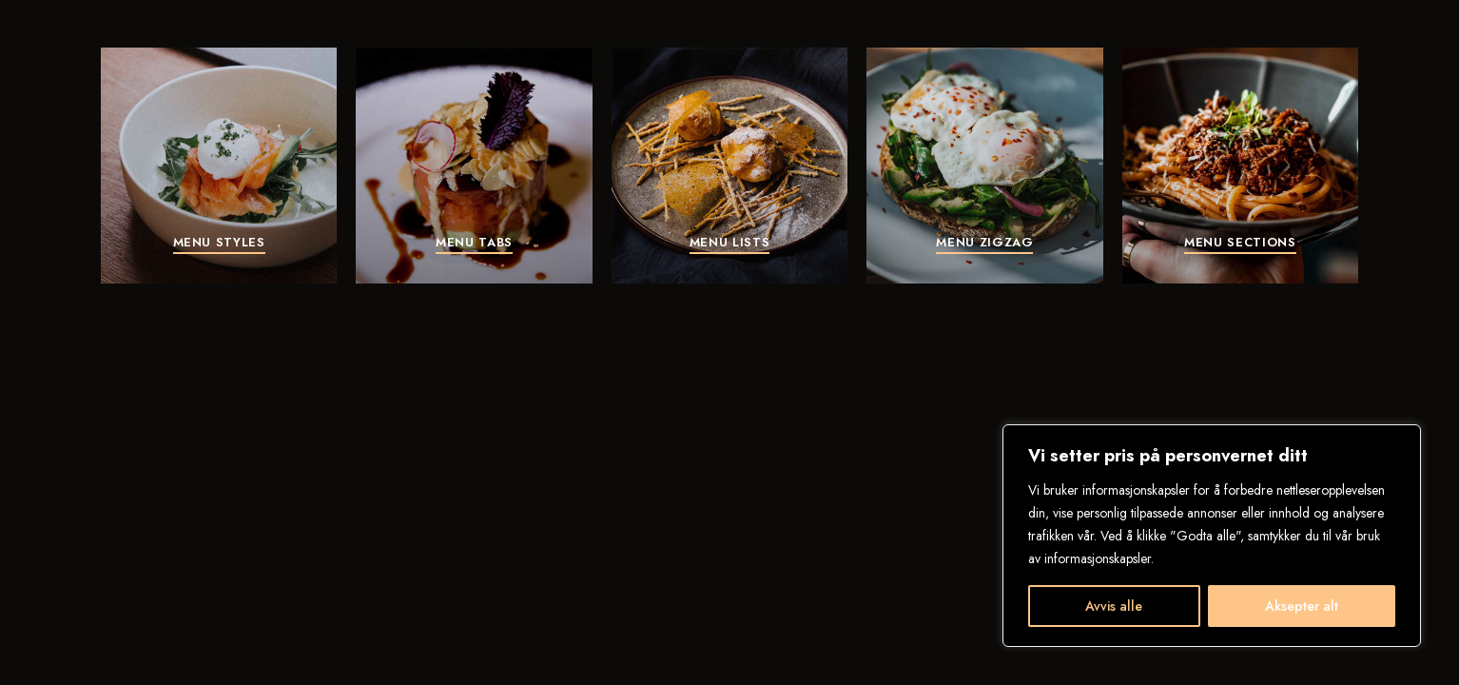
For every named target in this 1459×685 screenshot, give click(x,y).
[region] (1211, 535)
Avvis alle (1113, 606)
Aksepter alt (1301, 606)
